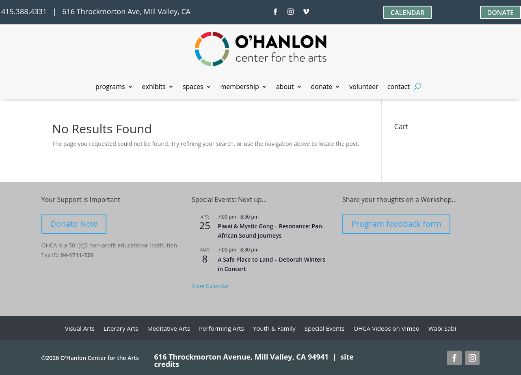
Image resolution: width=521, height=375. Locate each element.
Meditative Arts (168, 328)
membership (240, 87)
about (285, 87)
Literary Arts (121, 328)
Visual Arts (80, 328)
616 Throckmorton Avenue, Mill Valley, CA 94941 (241, 357)
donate (322, 87)
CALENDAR (407, 12)
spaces (193, 87)
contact (398, 87)
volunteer (363, 87)
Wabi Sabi (442, 328)
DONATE (500, 12)
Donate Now (73, 223)
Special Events (325, 328)
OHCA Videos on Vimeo (386, 328)
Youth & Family (274, 328)
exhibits (154, 87)
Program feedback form (396, 223)
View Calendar (210, 286)
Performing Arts (221, 328)
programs (110, 87)
